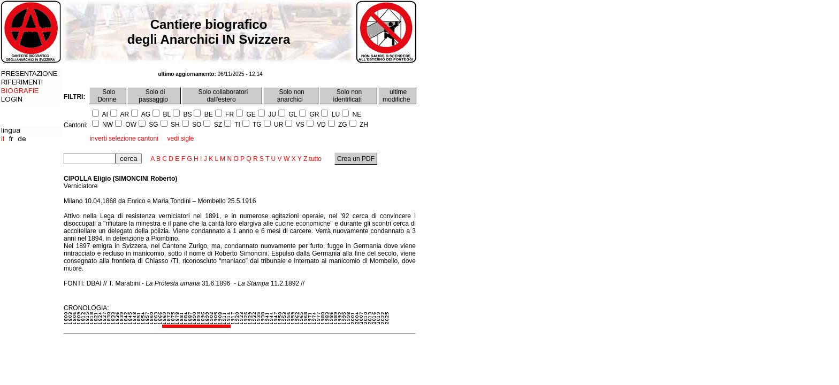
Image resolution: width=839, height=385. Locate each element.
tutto (315, 159)
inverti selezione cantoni (124, 138)
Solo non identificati (348, 95)
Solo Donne (107, 95)
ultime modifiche (397, 95)
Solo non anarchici (290, 95)
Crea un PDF (356, 159)
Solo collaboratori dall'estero (222, 95)
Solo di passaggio (154, 95)
